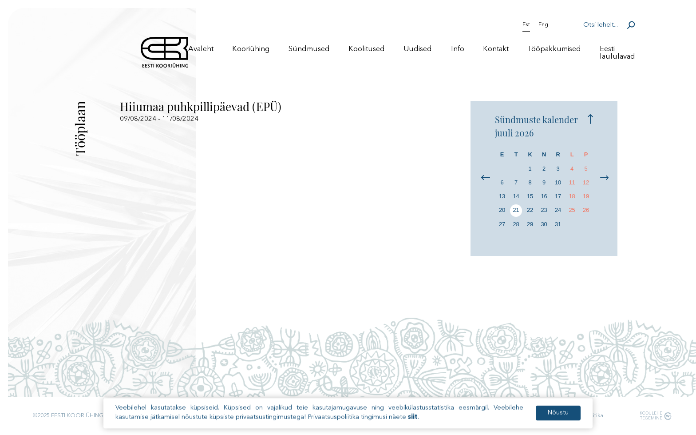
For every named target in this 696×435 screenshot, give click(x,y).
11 (572, 182)
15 (530, 196)
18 (572, 196)
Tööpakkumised (554, 49)
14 (516, 196)
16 (544, 196)
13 (502, 196)
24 (558, 210)
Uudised (417, 49)
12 (586, 182)
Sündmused (309, 49)
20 (502, 210)
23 (544, 210)
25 (572, 210)
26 (586, 210)
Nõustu (558, 418)
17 (558, 196)
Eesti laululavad (617, 52)
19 (586, 196)
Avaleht (201, 49)
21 (516, 210)
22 (530, 210)
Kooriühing (250, 49)
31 (558, 224)
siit (413, 423)
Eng (543, 25)
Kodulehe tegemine (650, 416)
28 (516, 224)
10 (558, 182)
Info (457, 49)
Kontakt (496, 49)
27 (502, 224)
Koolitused (366, 49)
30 (544, 224)
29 (530, 224)
